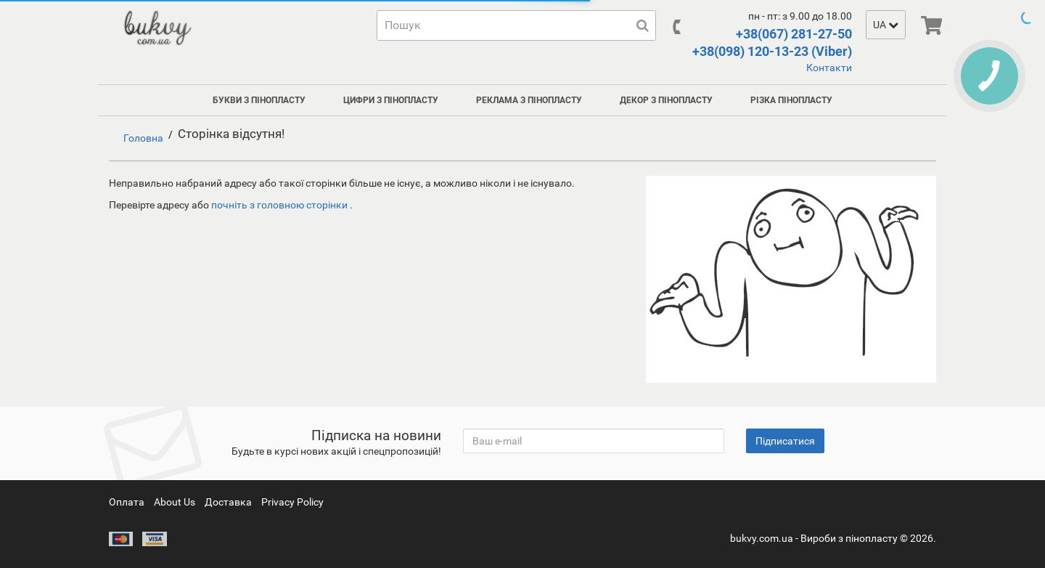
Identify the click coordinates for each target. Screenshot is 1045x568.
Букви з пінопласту (259, 100)
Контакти (829, 67)
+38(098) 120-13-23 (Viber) (772, 51)
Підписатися (785, 441)
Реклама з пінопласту (529, 100)
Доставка (228, 502)
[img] (931, 25)
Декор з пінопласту (666, 100)
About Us (174, 502)
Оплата (126, 502)
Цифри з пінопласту (390, 100)
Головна (143, 138)
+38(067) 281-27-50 (794, 33)
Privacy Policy (292, 502)
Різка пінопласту (791, 100)
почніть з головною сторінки (280, 205)
